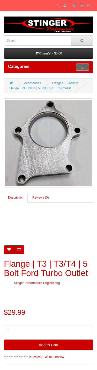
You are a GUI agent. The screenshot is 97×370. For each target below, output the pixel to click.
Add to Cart (48, 345)
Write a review (54, 357)
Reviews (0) (40, 197)
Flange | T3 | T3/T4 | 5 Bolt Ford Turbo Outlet (40, 88)
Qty (6, 322)
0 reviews (35, 357)
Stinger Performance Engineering (37, 283)
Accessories (32, 83)
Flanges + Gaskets (65, 83)
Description (16, 197)
